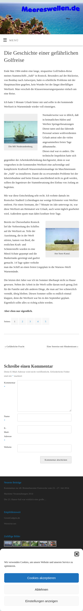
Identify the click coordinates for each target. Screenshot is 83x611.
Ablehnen (41, 589)
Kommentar (7, 384)
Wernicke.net (10, 523)
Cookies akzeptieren (41, 578)
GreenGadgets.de (12, 518)
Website (7, 447)
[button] (77, 554)
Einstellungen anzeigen (41, 601)
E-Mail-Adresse (7, 434)
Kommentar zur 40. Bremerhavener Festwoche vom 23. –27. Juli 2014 (36, 488)
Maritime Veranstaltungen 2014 (18, 493)
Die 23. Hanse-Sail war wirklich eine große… (25, 499)
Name (7, 418)
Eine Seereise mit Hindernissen (62, 346)
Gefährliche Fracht (14, 346)
